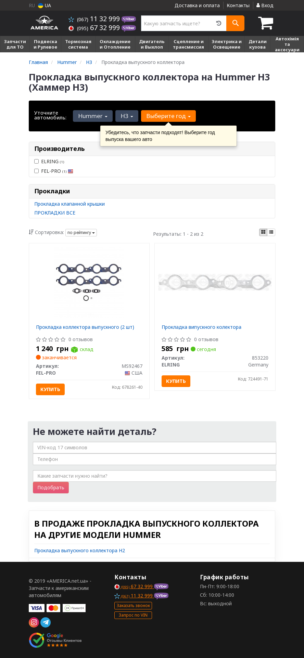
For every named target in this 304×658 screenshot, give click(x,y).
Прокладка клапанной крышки (69, 204)
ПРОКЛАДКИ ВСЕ (54, 212)
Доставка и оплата (197, 5)
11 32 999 (95, 18)
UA (44, 5)
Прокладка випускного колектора (201, 327)
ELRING (49, 161)
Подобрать (50, 487)
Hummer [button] (92, 116)
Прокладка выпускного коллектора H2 (79, 550)
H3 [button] (127, 116)
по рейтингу (81, 232)
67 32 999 (95, 27)
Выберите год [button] (168, 116)
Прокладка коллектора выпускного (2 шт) (85, 327)
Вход (265, 5)
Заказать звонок (133, 605)
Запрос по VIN (133, 615)
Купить (50, 389)
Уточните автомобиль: (50, 115)
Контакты (238, 5)
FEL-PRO (53, 171)
